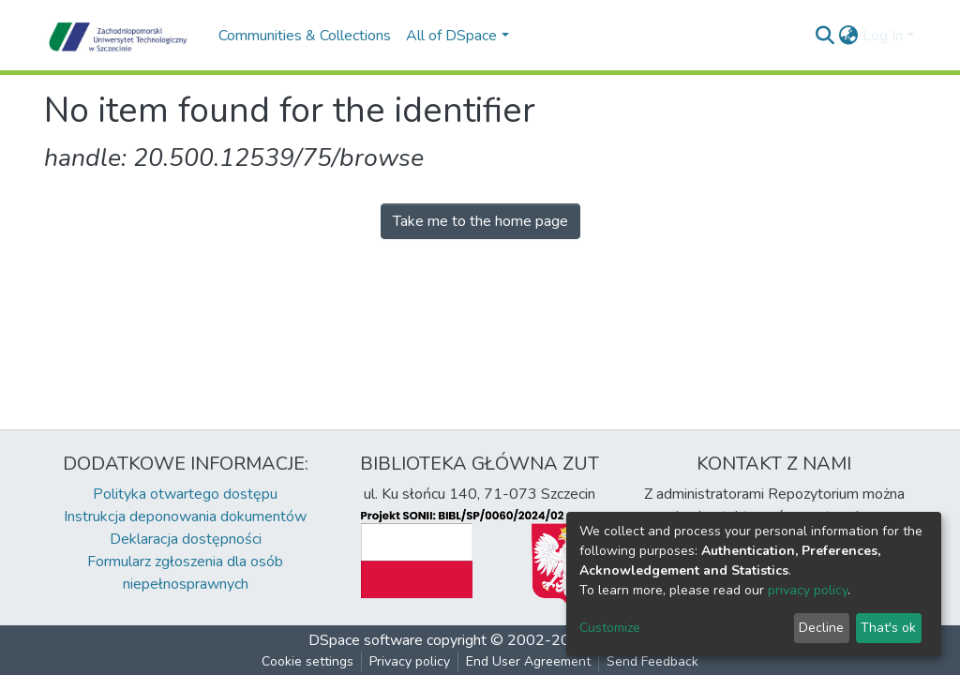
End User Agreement (528, 661)
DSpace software (365, 640)
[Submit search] (825, 35)
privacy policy (808, 590)
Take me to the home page (480, 221)
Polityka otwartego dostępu (185, 494)
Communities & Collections (304, 35)
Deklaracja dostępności (186, 539)
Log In (882, 35)
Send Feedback (652, 661)
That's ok (888, 628)
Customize (609, 628)
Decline (821, 628)
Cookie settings (307, 661)
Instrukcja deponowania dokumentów (185, 516)
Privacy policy (409, 661)
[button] (849, 35)
